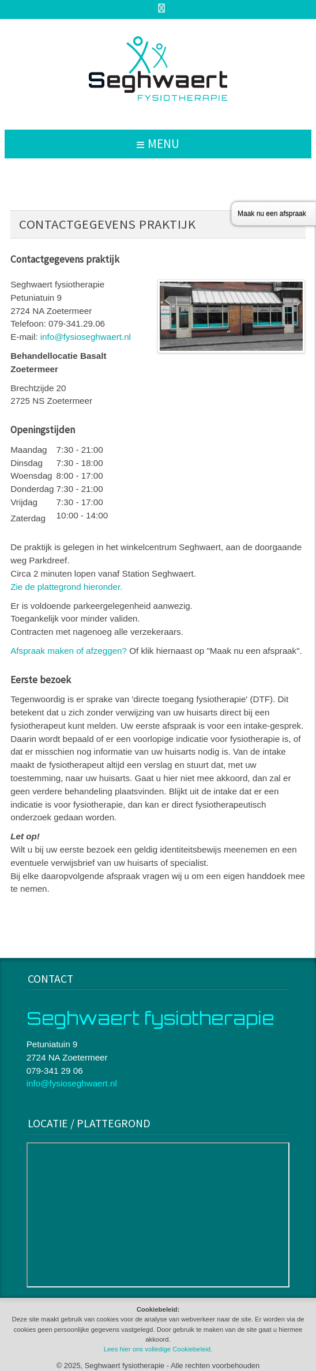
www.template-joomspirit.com (313, 924)
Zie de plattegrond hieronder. (66, 587)
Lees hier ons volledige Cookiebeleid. (158, 1349)
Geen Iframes (158, 1214)
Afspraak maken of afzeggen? (68, 651)
